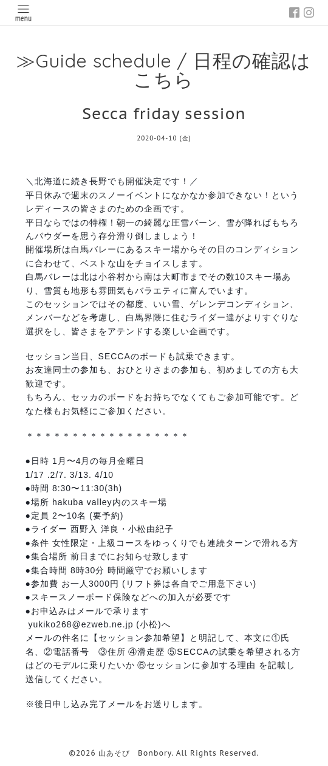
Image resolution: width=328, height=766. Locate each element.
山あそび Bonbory (134, 752)
